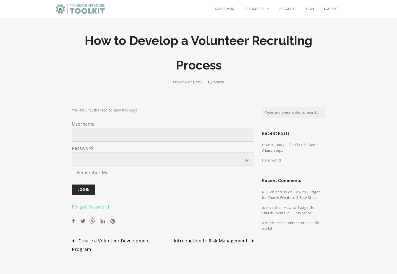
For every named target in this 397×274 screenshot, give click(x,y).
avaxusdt (269, 207)
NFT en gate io (274, 192)
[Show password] (246, 159)
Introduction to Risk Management (211, 241)
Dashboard (224, 9)
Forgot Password (90, 207)
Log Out (331, 9)
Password (82, 148)
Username (83, 124)
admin (219, 82)
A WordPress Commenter (283, 222)
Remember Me (90, 172)
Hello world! (272, 160)
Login (309, 9)
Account (286, 9)
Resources (256, 9)
